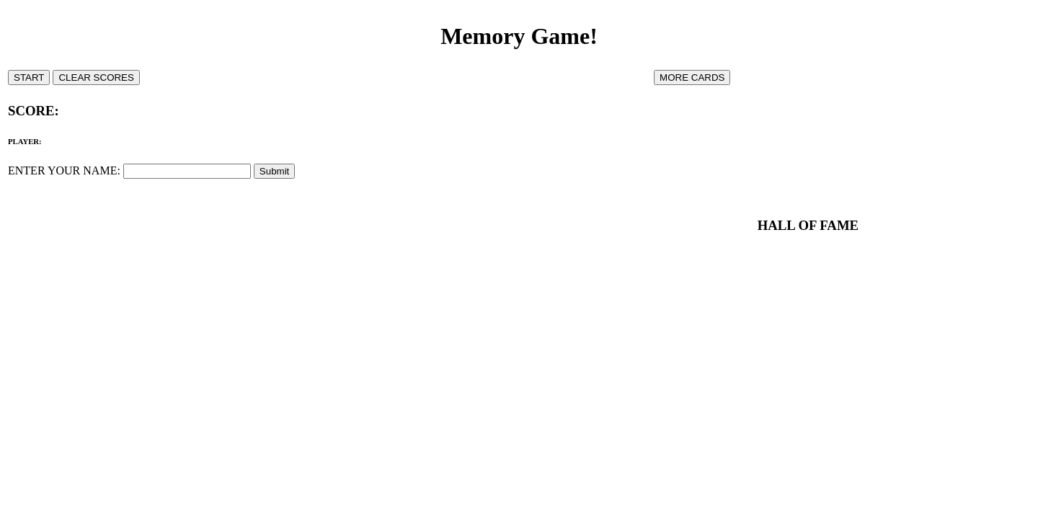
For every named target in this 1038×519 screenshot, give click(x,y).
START (29, 77)
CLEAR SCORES (95, 77)
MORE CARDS (692, 77)
